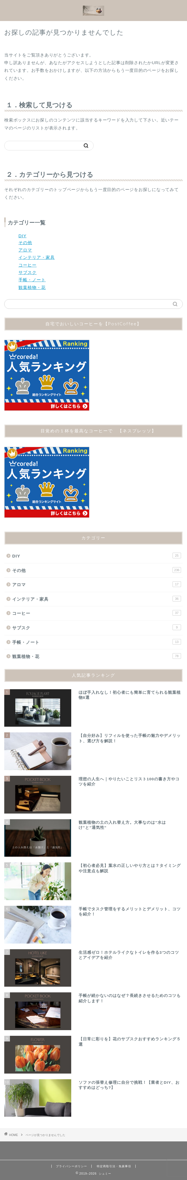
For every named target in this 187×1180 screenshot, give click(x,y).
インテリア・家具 (36, 257)
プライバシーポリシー (71, 1166)
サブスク (27, 272)
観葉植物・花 (32, 287)
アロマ (25, 250)
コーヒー (27, 265)
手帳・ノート (32, 279)
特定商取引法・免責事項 (114, 1166)
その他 (25, 242)
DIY (22, 235)
